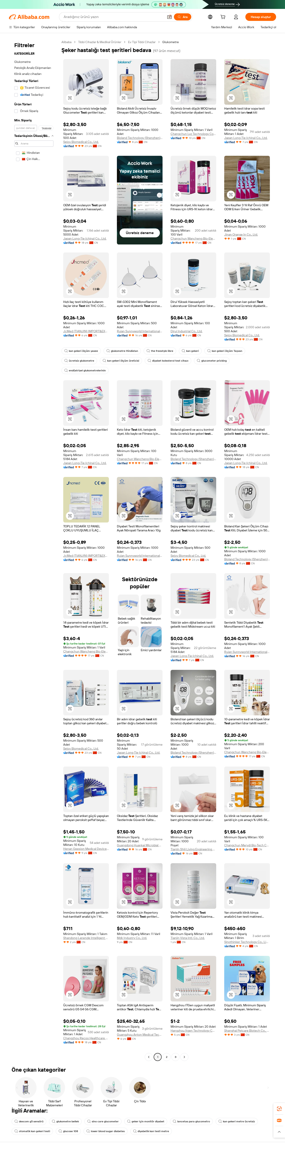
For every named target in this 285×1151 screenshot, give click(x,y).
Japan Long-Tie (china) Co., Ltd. (245, 138)
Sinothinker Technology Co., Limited (247, 942)
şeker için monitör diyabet (145, 1121)
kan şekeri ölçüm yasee (81, 351)
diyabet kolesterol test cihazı (168, 360)
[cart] (223, 17)
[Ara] (182, 16)
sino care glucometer (103, 1121)
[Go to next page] (184, 1057)
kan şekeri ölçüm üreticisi (121, 360)
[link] (279, 1109)
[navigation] (34, 550)
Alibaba (66, 42)
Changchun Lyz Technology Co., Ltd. (193, 134)
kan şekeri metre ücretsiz (236, 1121)
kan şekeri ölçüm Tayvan (224, 351)
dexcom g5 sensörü (28, 1121)
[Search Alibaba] (113, 16)
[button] (169, 17)
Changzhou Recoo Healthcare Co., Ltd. (86, 1038)
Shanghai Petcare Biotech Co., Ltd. (247, 1030)
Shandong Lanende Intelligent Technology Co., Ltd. (86, 938)
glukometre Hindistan (122, 351)
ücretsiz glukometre (79, 360)
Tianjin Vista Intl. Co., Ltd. (188, 938)
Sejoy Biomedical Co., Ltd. (81, 142)
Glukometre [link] (170, 42)
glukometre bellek (65, 1121)
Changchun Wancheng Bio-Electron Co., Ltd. (193, 238)
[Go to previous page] (149, 1057)
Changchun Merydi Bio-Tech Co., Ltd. (247, 845)
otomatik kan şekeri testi (32, 1131)
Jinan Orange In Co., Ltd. (241, 234)
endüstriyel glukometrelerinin (85, 370)
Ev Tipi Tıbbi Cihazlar (142, 42)
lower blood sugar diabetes (105, 1131)
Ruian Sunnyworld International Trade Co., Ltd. (140, 331)
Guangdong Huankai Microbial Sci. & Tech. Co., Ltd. (140, 845)
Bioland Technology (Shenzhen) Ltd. (140, 138)
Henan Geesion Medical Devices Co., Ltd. (86, 849)
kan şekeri (190, 351)
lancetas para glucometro (191, 1121)
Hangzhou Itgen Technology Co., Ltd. (193, 1030)
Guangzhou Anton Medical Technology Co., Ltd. (140, 1034)
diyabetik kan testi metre (151, 1131)
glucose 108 (68, 1131)
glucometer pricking (212, 360)
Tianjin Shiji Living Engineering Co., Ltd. (193, 849)
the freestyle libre (160, 351)
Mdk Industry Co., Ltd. (132, 938)
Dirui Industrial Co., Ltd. (186, 331)
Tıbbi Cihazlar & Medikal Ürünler (99, 42)
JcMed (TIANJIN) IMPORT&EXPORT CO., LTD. (86, 331)
